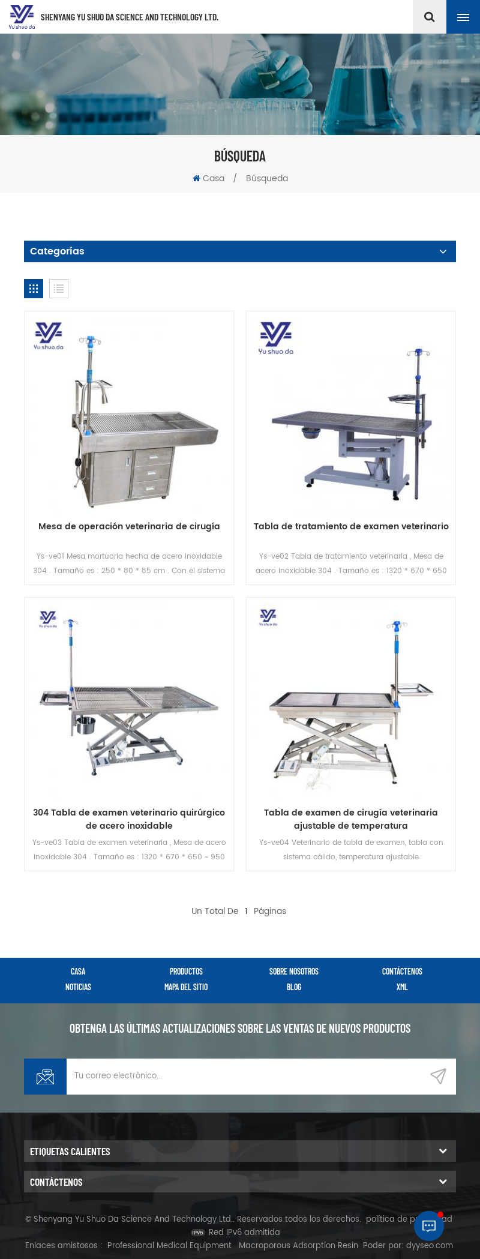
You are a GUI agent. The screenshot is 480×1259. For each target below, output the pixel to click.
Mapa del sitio (186, 987)
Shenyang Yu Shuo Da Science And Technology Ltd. (129, 16)
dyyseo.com (429, 1246)
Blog (294, 987)
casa (78, 971)
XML (402, 987)
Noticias (78, 987)
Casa (208, 178)
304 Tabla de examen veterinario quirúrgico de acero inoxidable (129, 820)
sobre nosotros (294, 971)
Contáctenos (402, 971)
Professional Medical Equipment (169, 1246)
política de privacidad (409, 1219)
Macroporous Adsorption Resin (298, 1246)
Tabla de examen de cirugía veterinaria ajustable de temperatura (351, 820)
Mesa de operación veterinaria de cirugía (129, 526)
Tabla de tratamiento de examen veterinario (351, 526)
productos (186, 971)
